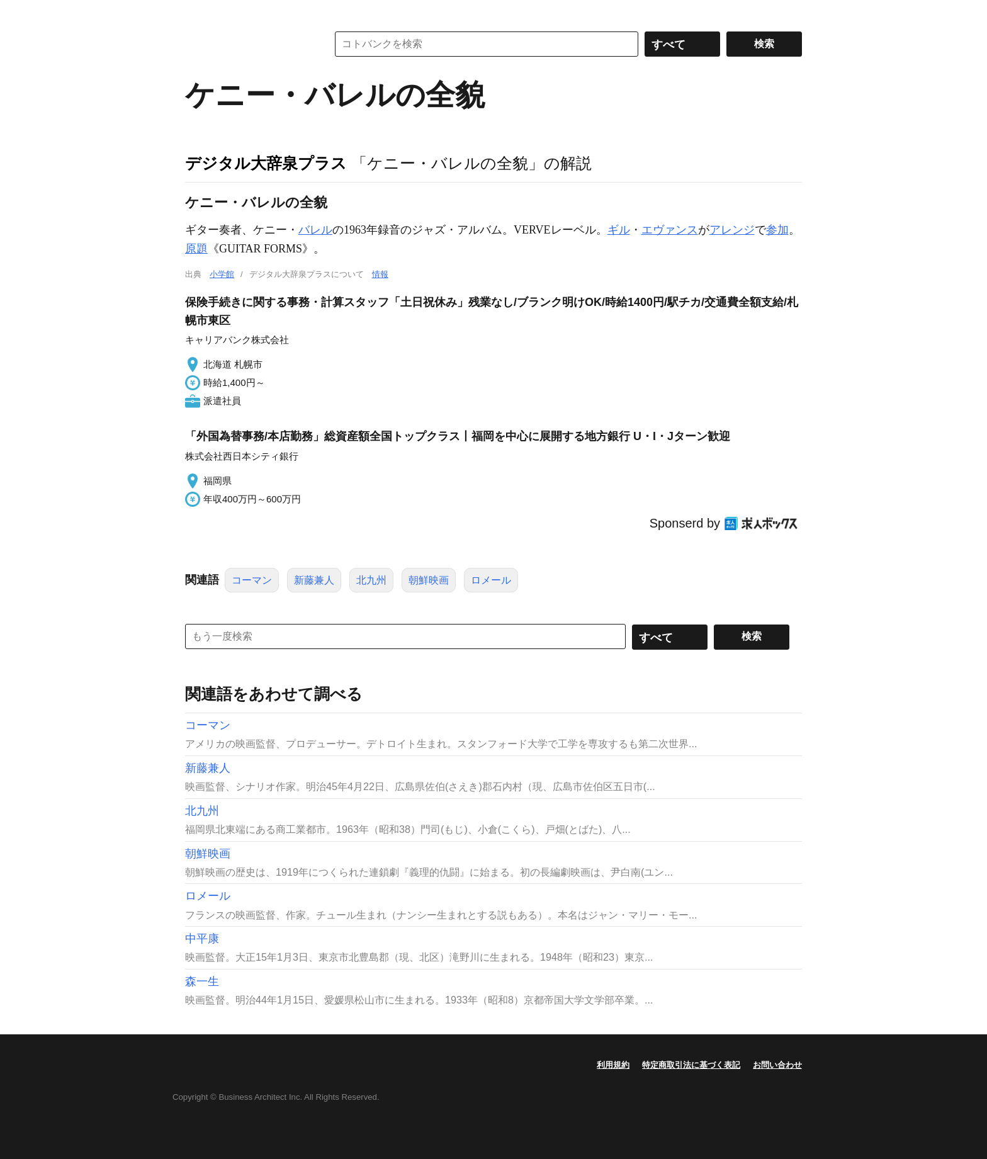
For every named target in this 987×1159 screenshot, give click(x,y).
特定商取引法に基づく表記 (691, 1065)
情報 (380, 274)
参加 (777, 229)
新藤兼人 (314, 580)
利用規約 (613, 1065)
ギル (618, 229)
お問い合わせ (777, 1065)
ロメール (491, 580)
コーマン (252, 580)
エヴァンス (669, 229)
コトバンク (247, 44)
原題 (196, 248)
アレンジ (732, 229)
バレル (315, 229)
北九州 (371, 580)
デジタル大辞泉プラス (266, 163)
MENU (197, 12)
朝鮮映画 (429, 580)
